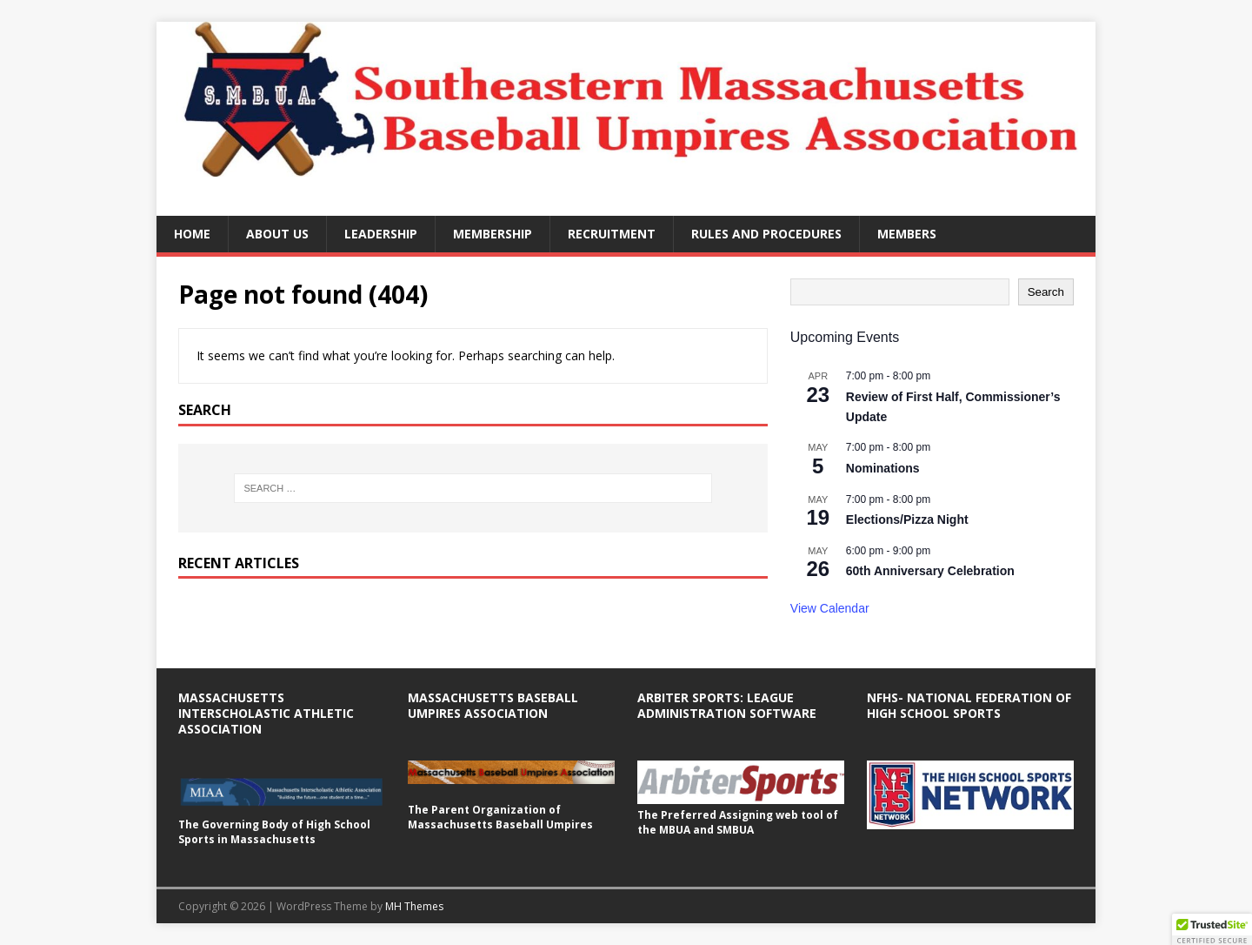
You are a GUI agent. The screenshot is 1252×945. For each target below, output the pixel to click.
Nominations (883, 468)
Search (1046, 291)
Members (906, 233)
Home (192, 233)
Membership (492, 233)
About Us (277, 233)
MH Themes (414, 906)
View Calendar (829, 608)
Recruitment (612, 233)
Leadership (380, 233)
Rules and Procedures (766, 233)
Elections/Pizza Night (907, 519)
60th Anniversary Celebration (930, 571)
